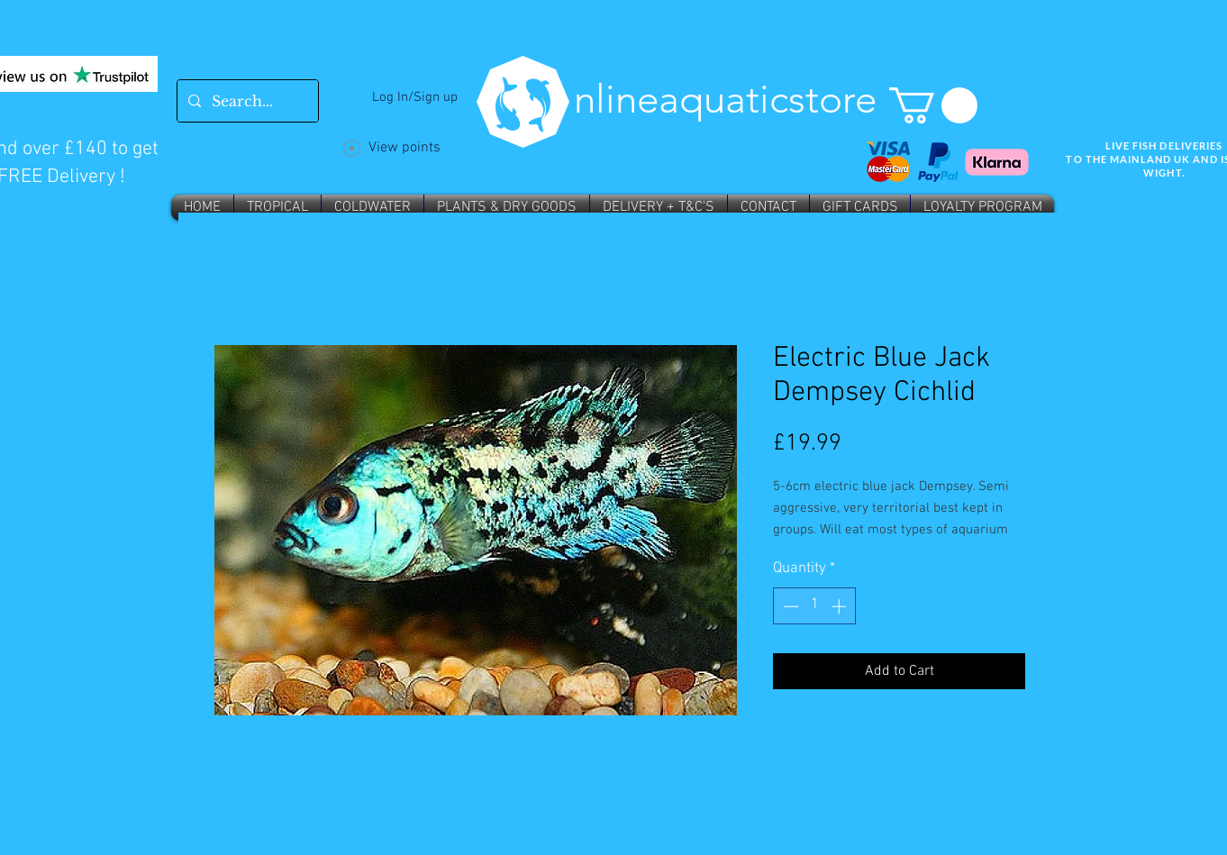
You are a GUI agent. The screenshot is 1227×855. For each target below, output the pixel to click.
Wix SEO (1144, 214)
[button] (933, 105)
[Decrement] (789, 606)
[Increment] (840, 606)
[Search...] (246, 101)
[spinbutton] (815, 606)
